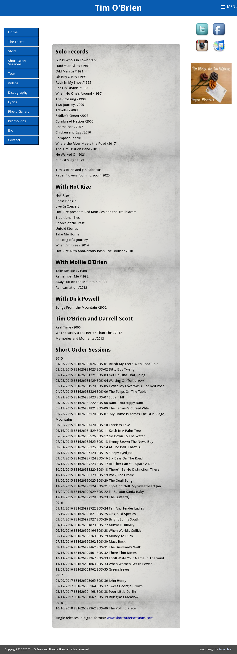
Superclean (225, 649)
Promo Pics (17, 121)
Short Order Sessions (17, 62)
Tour (11, 74)
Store (12, 51)
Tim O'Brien (118, 8)
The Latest (16, 42)
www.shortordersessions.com (130, 618)
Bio (10, 130)
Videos (13, 83)
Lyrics (12, 102)
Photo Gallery (18, 111)
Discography (17, 93)
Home (13, 32)
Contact (14, 140)
